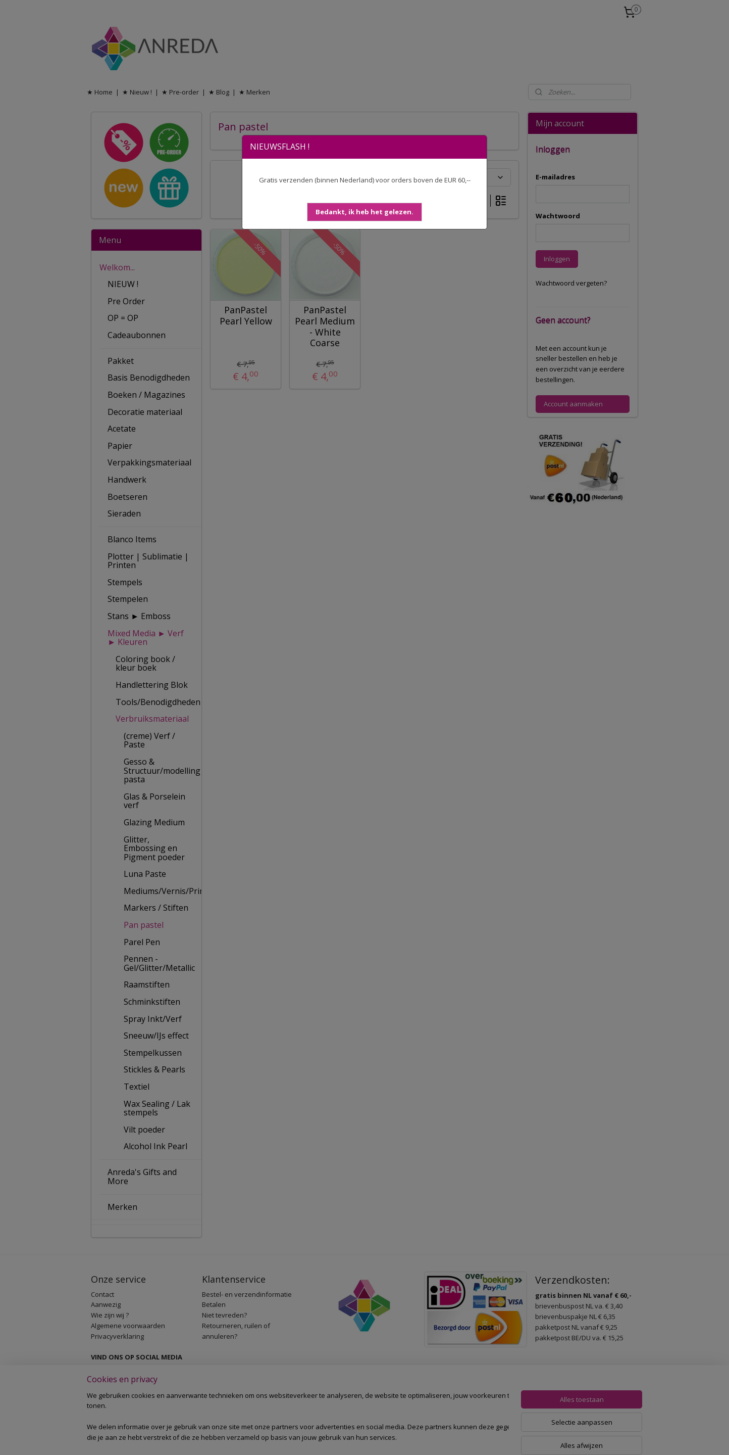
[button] (364, 212)
